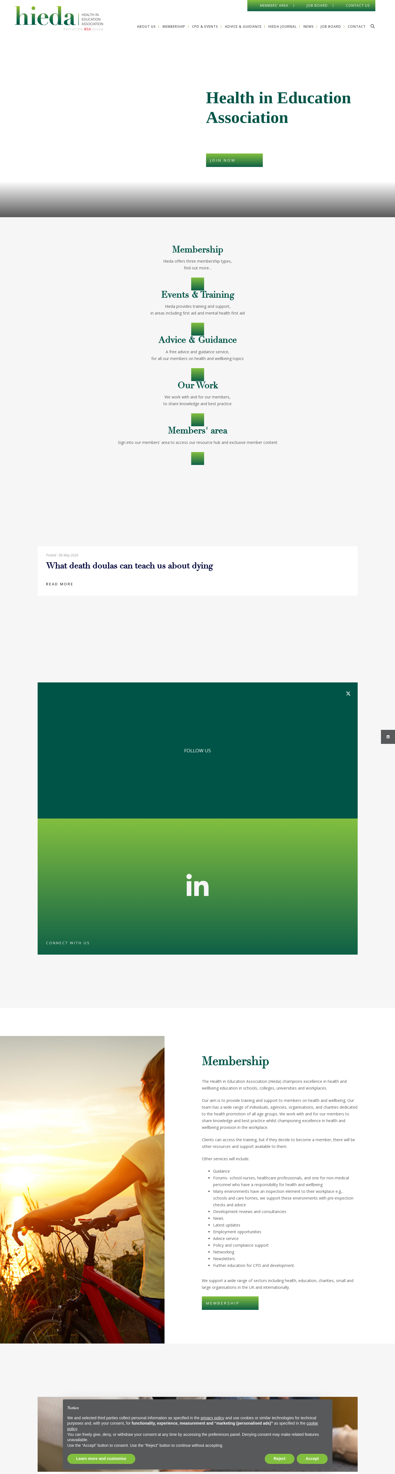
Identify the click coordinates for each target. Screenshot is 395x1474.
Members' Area (274, 5)
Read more (60, 583)
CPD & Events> (197, 329)
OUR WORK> (197, 419)
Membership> (197, 284)
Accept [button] (312, 1458)
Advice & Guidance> (197, 374)
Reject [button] (280, 1458)
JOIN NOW (223, 160)
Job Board (317, 5)
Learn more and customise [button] (101, 1458)
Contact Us (358, 5)
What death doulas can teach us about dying (129, 566)
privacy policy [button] (212, 1418)
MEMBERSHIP (223, 1303)
